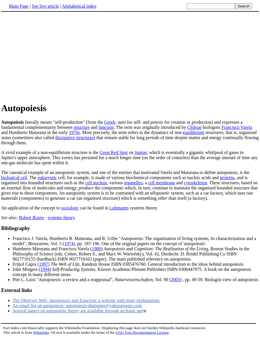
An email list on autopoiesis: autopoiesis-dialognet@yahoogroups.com (77, 305)
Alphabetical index (79, 6)
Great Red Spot (113, 152)
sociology (70, 207)
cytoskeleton (195, 182)
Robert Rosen (31, 217)
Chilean (194, 127)
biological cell (14, 177)
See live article (45, 6)
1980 (96, 248)
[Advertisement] (130, 57)
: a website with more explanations (86, 300)
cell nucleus (96, 182)
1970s (74, 132)
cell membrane (161, 182)
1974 (68, 243)
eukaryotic (47, 177)
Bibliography (15, 228)
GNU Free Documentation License (142, 332)
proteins (227, 177)
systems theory (61, 217)
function (106, 127)
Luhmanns (119, 207)
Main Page (19, 6)
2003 (175, 279)
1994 (44, 269)
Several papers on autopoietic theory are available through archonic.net (78, 310)
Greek (109, 122)
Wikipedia (41, 332)
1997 (43, 264)
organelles (133, 182)
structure (82, 127)
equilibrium (193, 132)
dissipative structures (74, 137)
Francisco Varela (237, 127)
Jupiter (141, 152)
